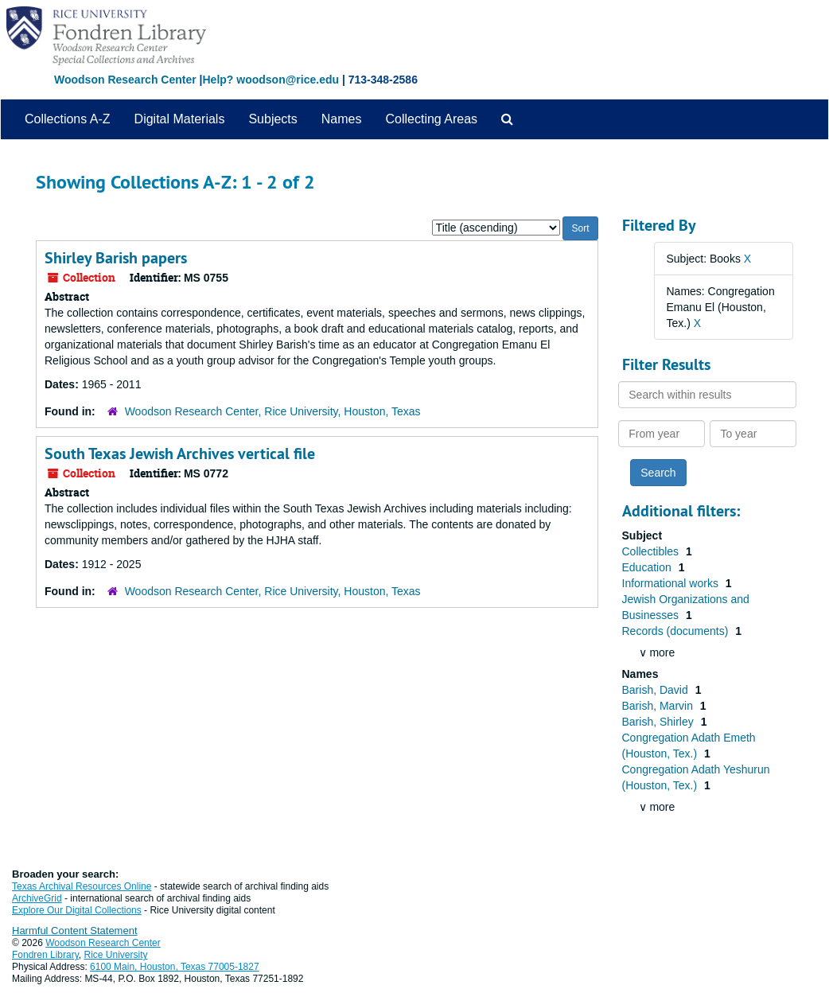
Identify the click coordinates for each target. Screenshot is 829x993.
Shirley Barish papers (116, 257)
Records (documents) (677, 631)
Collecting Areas (431, 119)
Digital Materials (179, 119)
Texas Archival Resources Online (81, 886)
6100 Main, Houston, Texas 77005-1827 (174, 966)
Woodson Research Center (125, 79)
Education (648, 567)
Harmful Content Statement (75, 931)
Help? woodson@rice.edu (270, 79)
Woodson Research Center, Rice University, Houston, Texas (273, 411)
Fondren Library (45, 954)
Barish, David (656, 689)
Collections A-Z (68, 119)
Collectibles (652, 551)
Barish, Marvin (659, 705)
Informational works (672, 583)
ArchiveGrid (37, 898)
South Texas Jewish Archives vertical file (180, 453)
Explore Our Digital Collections (77, 910)
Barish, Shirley (659, 721)
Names (341, 119)
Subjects (272, 119)
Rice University (116, 954)
